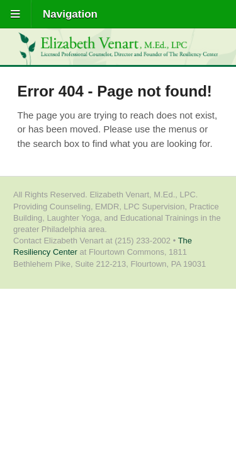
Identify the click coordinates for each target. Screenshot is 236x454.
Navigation (70, 14)
